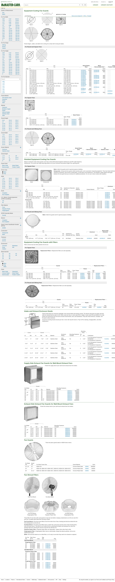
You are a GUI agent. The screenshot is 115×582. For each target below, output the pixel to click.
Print (85, 16)
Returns (13, 579)
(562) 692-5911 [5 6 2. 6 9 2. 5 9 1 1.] (94, 2)
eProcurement (51, 579)
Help (60, 579)
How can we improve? (77, 16)
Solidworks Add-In (42, 579)
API (56, 579)
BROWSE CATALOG (7, 1)
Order (95, 5)
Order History (107, 5)
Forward (89, 16)
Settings (64, 579)
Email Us (103, 2)
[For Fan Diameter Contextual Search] (11, 79)
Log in (110, 2)
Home (2, 579)
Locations (7, 579)
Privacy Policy (111, 579)
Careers (28, 579)
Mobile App (34, 579)
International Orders (20, 579)
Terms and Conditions (101, 579)
